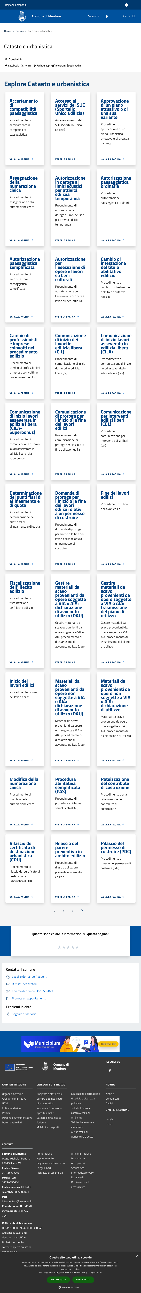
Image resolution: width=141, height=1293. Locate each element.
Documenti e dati (12, 1122)
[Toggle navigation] (7, 16)
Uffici (5, 1103)
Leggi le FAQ (44, 1168)
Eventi (109, 1124)
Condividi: (13, 59)
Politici (6, 1113)
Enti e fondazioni (11, 1108)
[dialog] (70, 1272)
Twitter (26, 65)
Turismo (41, 1122)
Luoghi (110, 1119)
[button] (70, 1287)
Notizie (110, 1094)
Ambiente (76, 1117)
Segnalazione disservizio (51, 1163)
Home (7, 31)
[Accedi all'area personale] (126, 5)
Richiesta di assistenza (50, 1173)
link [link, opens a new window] (100, 1272)
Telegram (58, 65)
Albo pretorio (78, 1163)
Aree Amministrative (14, 1099)
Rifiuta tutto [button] (83, 1279)
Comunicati (112, 1099)
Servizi (20, 31)
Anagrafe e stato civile (49, 1094)
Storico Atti (77, 1168)
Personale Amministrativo (17, 1118)
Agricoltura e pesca (82, 1136)
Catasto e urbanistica (49, 1118)
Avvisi (109, 1103)
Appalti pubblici (45, 1113)
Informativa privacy (82, 1173)
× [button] (137, 1256)
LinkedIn (74, 65)
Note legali (77, 1177)
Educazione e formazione (85, 1094)
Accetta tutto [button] (58, 1279)
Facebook (11, 65)
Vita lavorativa (45, 1103)
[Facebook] (105, 16)
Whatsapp (42, 65)
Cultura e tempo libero (49, 1099)
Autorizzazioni (79, 1132)
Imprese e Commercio (49, 1108)
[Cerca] (134, 16)
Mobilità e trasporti (48, 1127)
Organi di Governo (12, 1094)
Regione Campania (16, 5)
